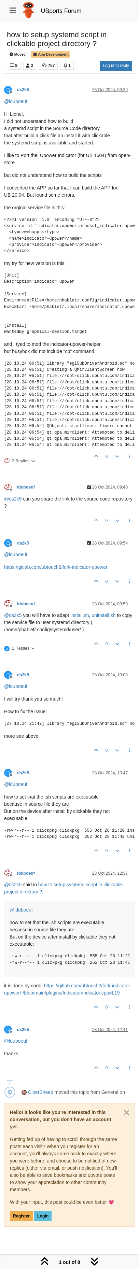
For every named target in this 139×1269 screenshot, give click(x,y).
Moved (18, 54)
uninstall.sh (103, 615)
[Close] (127, 1112)
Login (42, 1216)
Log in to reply (116, 65)
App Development (51, 54)
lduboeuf (26, 487)
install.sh (79, 615)
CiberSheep (40, 1092)
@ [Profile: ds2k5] (13, 499)
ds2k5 (23, 89)
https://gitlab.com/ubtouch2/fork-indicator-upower (56, 567)
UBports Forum (61, 11)
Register (21, 1216)
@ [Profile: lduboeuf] (15, 101)
